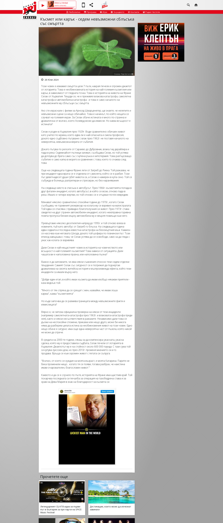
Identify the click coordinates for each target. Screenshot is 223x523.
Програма (90, 12)
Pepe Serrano (126, 74)
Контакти (133, 12)
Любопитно (73, 12)
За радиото (117, 12)
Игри (103, 12)
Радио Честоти (151, 12)
